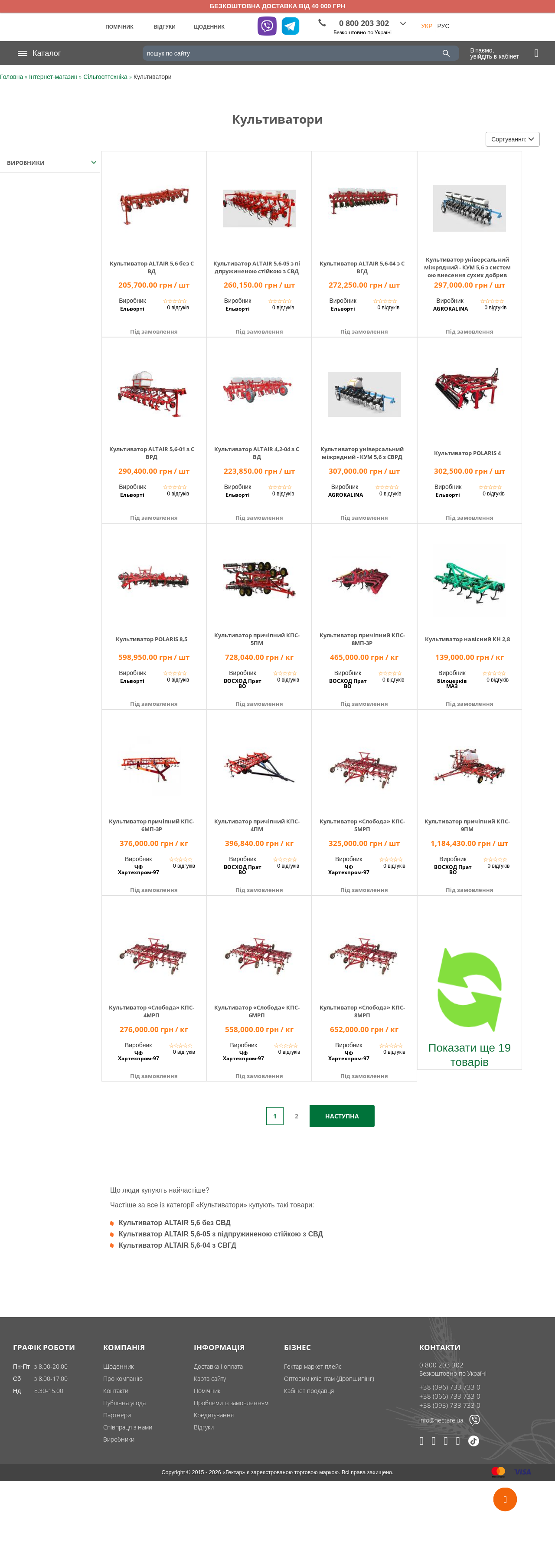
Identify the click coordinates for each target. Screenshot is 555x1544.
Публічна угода (124, 1403)
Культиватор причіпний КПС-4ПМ (257, 825)
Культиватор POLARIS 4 (467, 453)
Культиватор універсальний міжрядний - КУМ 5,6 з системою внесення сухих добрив (467, 267)
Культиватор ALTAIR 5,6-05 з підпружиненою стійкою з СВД (256, 267)
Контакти (115, 1391)
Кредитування (214, 1415)
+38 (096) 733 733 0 (449, 1387)
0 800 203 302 (441, 1364)
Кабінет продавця (309, 1391)
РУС (443, 26)
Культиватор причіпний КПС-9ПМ (467, 825)
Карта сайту (210, 1378)
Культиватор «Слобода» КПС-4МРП (151, 1011)
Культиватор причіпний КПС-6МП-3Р (151, 825)
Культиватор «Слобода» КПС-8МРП (362, 1011)
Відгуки (204, 1427)
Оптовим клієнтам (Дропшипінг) (329, 1378)
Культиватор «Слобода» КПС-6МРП (257, 1011)
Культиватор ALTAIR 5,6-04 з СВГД (362, 267)
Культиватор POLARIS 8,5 (151, 639)
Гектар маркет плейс (313, 1366)
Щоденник (118, 1366)
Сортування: (512, 139)
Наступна (342, 1116)
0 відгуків (178, 308)
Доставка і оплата (218, 1366)
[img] (154, 202)
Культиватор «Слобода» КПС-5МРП (362, 825)
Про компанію (123, 1378)
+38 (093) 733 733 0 (449, 1405)
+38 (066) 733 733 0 (449, 1396)
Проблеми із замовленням (231, 1403)
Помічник (207, 1391)
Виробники (118, 1439)
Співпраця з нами (127, 1427)
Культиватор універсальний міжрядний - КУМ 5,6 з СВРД (362, 453)
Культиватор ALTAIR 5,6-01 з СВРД (151, 453)
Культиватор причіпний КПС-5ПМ (257, 639)
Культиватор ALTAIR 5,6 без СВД (152, 267)
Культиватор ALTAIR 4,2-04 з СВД (256, 453)
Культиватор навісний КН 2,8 (467, 639)
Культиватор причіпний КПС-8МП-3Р (362, 639)
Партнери (117, 1415)
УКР (426, 26)
